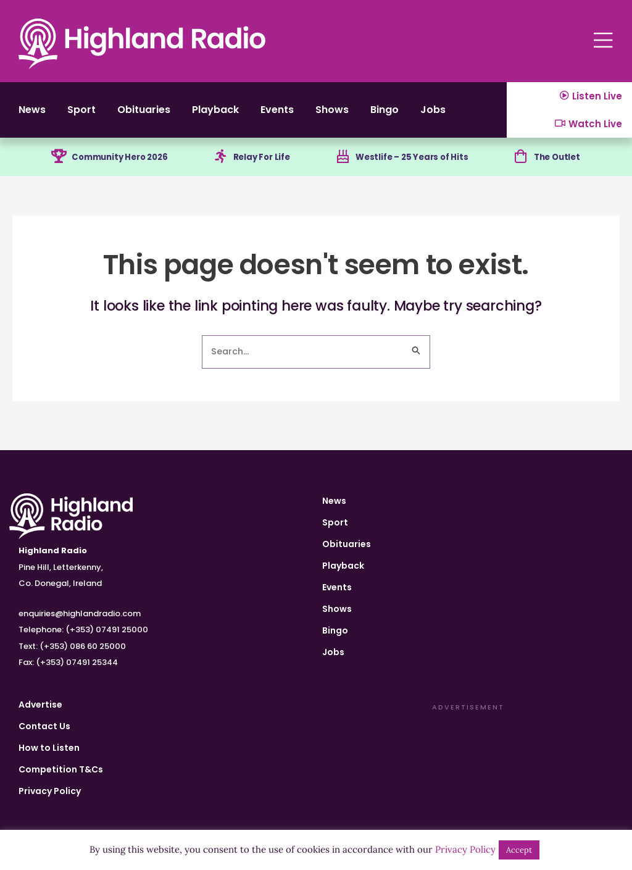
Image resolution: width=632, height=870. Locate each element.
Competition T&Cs (61, 769)
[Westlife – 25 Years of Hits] (341, 164)
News (33, 113)
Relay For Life (263, 164)
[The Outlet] (521, 164)
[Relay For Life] (219, 164)
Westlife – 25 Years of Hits (414, 164)
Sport (87, 113)
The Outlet (560, 164)
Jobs (472, 113)
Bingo (419, 113)
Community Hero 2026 (119, 164)
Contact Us (44, 726)
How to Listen (49, 748)
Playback (234, 113)
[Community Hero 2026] (54, 164)
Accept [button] (519, 850)
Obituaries (155, 113)
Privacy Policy (50, 791)
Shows (362, 113)
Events (302, 113)
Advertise (40, 704)
